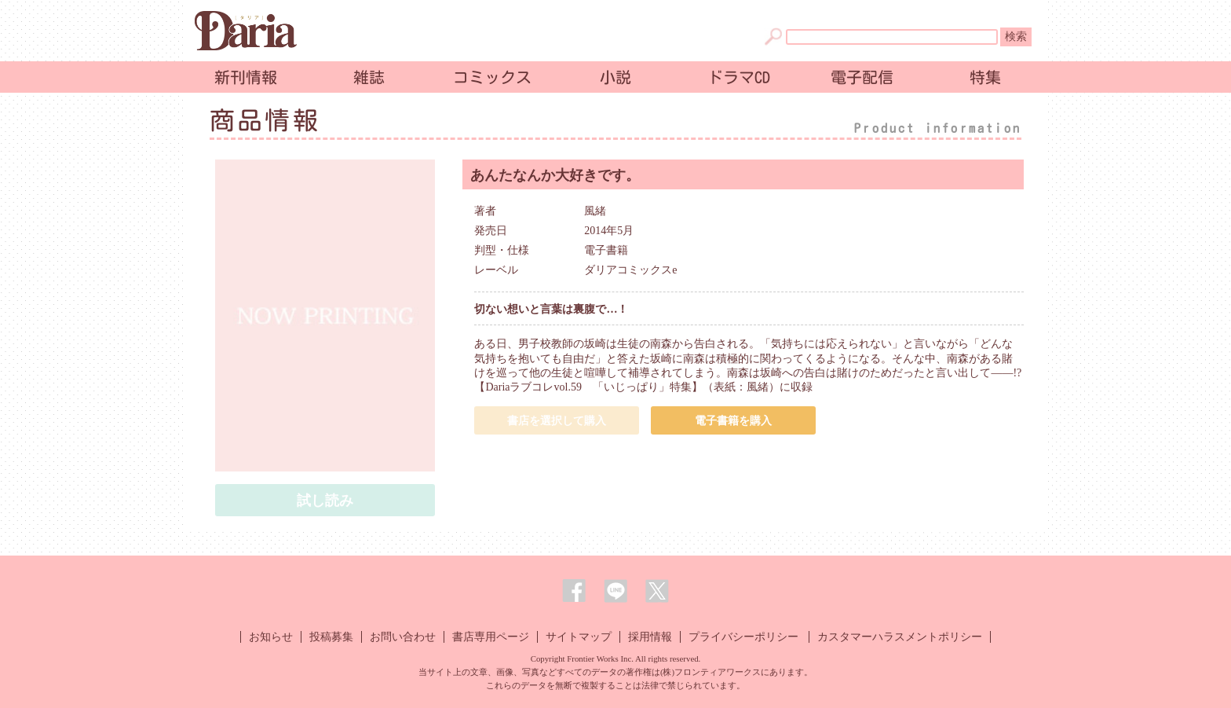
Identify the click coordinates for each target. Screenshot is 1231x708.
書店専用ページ (490, 637)
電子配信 (862, 77)
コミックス (492, 77)
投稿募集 (331, 637)
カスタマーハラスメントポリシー (899, 637)
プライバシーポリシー (743, 637)
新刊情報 (245, 77)
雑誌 (369, 77)
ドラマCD (738, 77)
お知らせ (271, 637)
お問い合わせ (403, 637)
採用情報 (650, 637)
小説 (615, 77)
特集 (985, 77)
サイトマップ (579, 637)
